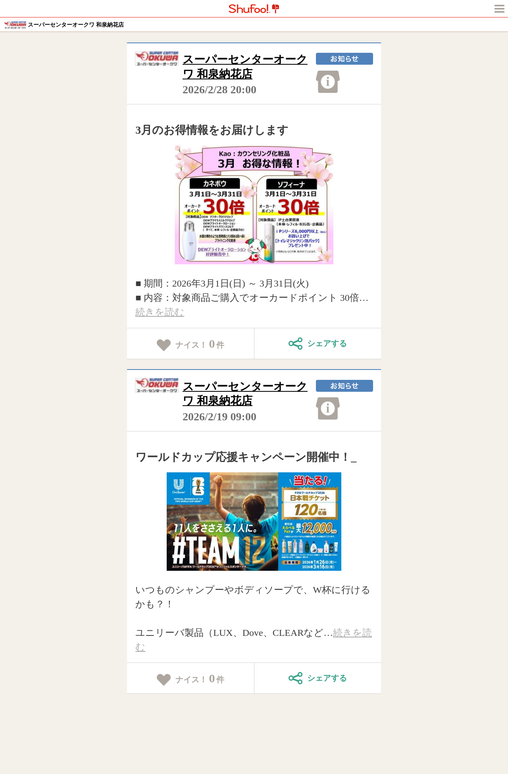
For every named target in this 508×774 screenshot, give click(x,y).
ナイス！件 (191, 344)
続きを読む (159, 312)
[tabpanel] (254, 204)
